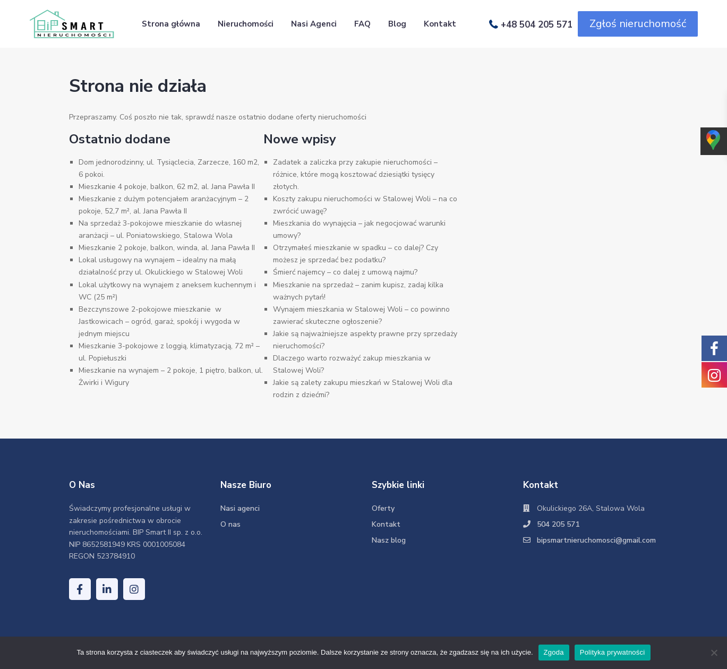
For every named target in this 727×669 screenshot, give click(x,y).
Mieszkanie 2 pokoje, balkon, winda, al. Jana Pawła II (167, 248)
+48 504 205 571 (536, 24)
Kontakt (440, 24)
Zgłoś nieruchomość (637, 23)
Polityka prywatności (612, 652)
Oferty (383, 508)
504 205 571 (558, 524)
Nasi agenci (240, 508)
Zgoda (554, 652)
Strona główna (171, 24)
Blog (397, 24)
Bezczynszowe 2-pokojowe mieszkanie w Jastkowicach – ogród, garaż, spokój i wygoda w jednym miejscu (159, 321)
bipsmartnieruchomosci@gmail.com (596, 540)
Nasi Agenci (314, 24)
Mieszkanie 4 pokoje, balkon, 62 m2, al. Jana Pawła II (167, 187)
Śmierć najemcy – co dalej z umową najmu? (345, 272)
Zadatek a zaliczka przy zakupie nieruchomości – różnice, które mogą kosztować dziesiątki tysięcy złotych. (355, 174)
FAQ (362, 24)
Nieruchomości (245, 24)
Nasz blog (389, 540)
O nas (230, 524)
